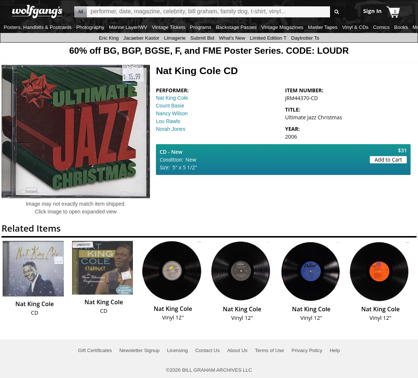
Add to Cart (388, 159)
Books (401, 27)
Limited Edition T (268, 38)
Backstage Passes (236, 27)
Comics (381, 27)
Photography (90, 27)
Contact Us (207, 350)
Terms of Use (269, 350)
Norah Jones (170, 129)
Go (337, 12)
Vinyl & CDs (355, 27)
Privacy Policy (306, 350)
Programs (201, 27)
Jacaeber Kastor (141, 38)
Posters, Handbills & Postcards (38, 27)
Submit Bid (202, 38)
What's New (232, 38)
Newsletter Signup (139, 350)
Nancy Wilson (172, 113)
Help (335, 350)
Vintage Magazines (282, 27)
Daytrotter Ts (305, 38)
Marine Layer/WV (128, 27)
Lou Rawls (168, 121)
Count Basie (170, 106)
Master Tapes (322, 27)
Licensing (177, 350)
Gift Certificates (95, 350)
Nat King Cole (172, 98)
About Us (237, 350)
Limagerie (175, 38)
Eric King (108, 38)
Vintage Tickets (168, 27)
